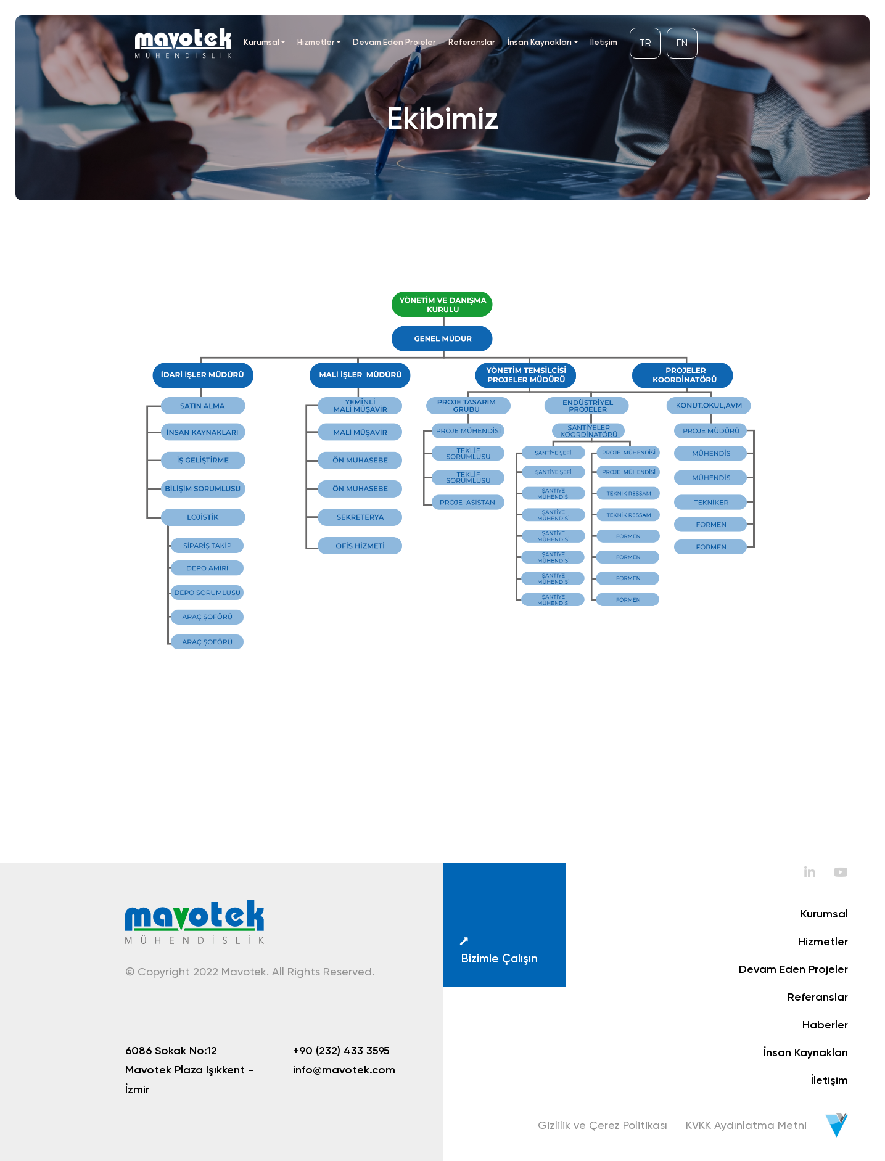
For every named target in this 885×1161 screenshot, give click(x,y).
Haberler (825, 1025)
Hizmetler (316, 42)
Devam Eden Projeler (394, 42)
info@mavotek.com (344, 1070)
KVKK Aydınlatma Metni (746, 1124)
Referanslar (471, 42)
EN (682, 43)
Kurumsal (261, 42)
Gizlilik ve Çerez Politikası (602, 1124)
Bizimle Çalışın (497, 950)
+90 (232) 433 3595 (341, 1050)
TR (645, 43)
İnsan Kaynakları (540, 42)
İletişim (603, 42)
